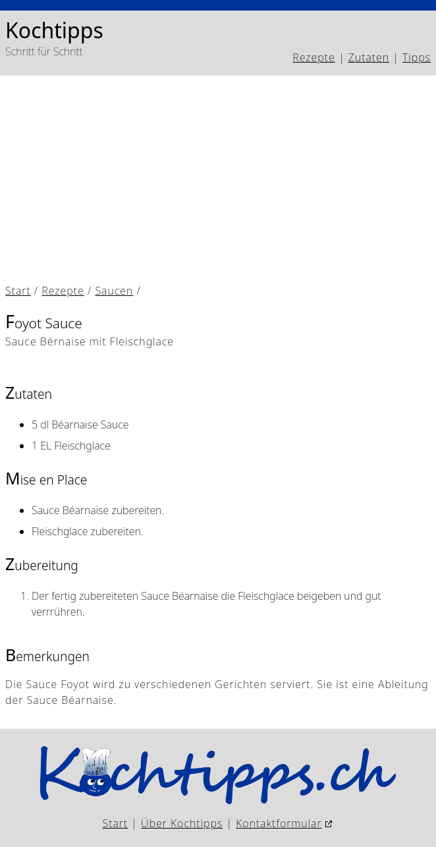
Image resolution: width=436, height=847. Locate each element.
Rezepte (313, 57)
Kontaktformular (278, 823)
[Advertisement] (218, 180)
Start (18, 290)
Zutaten (368, 57)
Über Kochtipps (182, 823)
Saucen (114, 290)
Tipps (416, 57)
